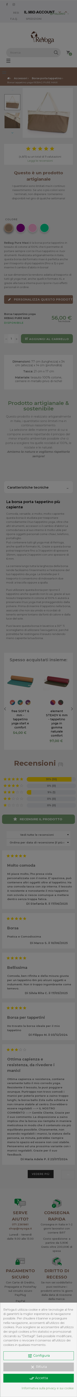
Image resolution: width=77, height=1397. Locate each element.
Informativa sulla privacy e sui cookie (48, 1388)
